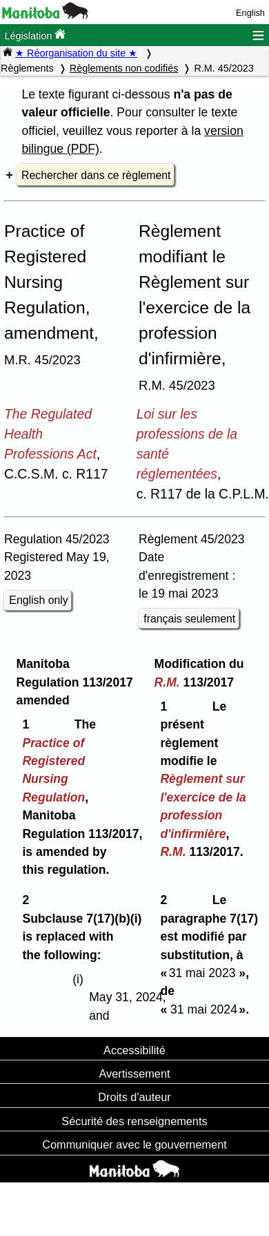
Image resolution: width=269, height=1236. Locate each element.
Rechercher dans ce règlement (95, 175)
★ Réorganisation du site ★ (76, 53)
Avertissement (134, 1073)
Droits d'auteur (134, 1097)
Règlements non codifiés (124, 68)
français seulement (189, 619)
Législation (35, 34)
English (250, 13)
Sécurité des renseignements (134, 1121)
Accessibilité (134, 1050)
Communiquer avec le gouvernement (134, 1144)
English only (38, 600)
